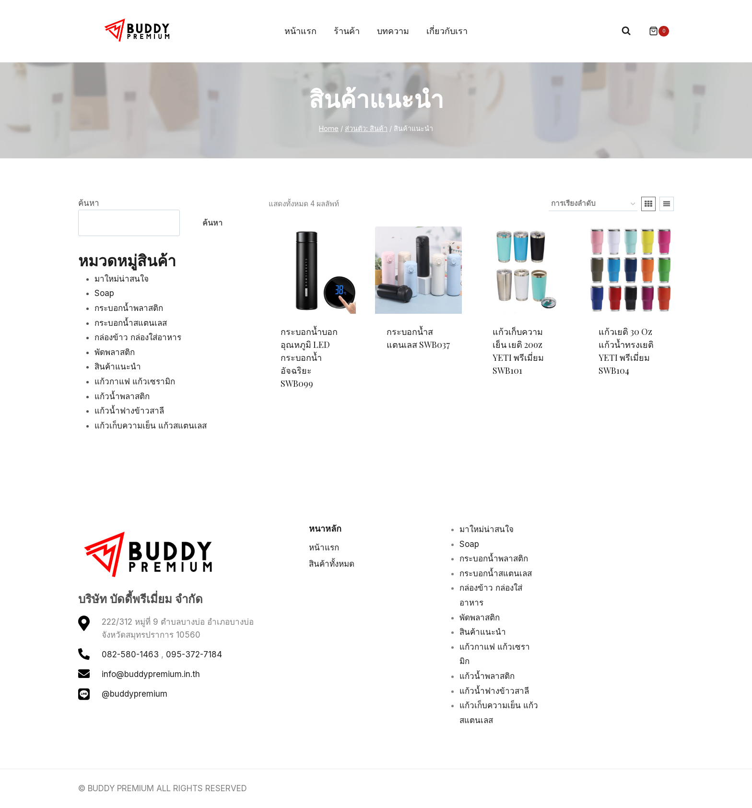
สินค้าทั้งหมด (331, 564)
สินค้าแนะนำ (117, 366)
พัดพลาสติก (114, 352)
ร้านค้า (347, 31)
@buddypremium (134, 694)
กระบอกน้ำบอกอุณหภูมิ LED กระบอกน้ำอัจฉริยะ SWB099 (309, 357)
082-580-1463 (130, 654)
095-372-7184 (194, 654)
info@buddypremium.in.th (151, 674)
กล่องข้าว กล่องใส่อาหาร (137, 337)
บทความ (393, 31)
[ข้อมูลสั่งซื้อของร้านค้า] (593, 204)
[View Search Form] (626, 31)
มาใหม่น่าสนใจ (121, 279)
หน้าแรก (300, 31)
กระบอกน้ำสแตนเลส (130, 323)
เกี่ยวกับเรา (447, 31)
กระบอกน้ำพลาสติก (128, 308)
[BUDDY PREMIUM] (138, 30)
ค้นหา (88, 203)
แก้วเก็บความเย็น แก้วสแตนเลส (150, 425)
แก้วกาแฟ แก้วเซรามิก (134, 381)
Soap (104, 293)
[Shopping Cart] (654, 31)
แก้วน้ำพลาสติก (122, 396)
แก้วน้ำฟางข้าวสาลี (129, 411)
